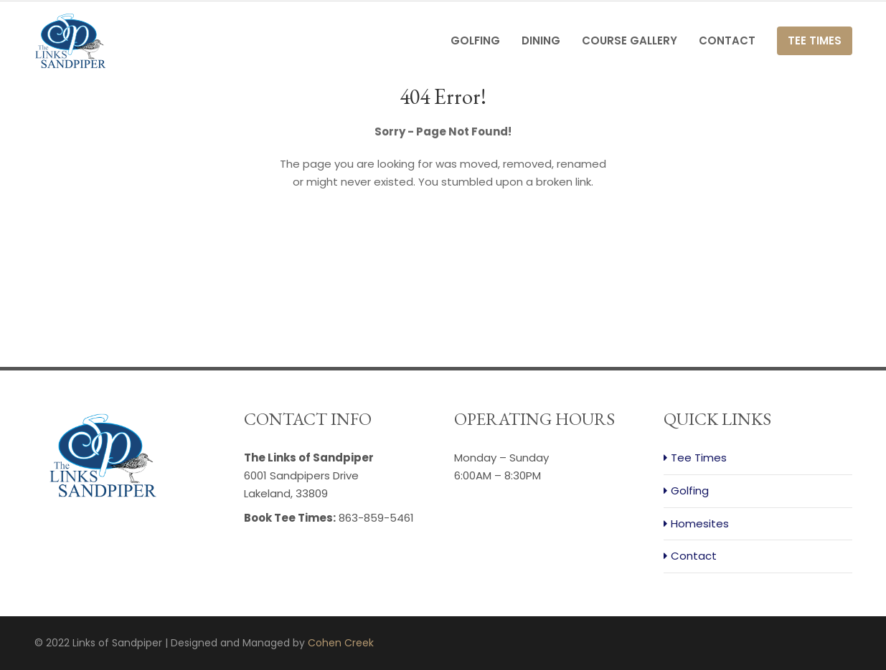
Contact (727, 40)
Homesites (700, 523)
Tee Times (815, 40)
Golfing (475, 40)
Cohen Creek (341, 643)
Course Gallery (629, 40)
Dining (541, 40)
